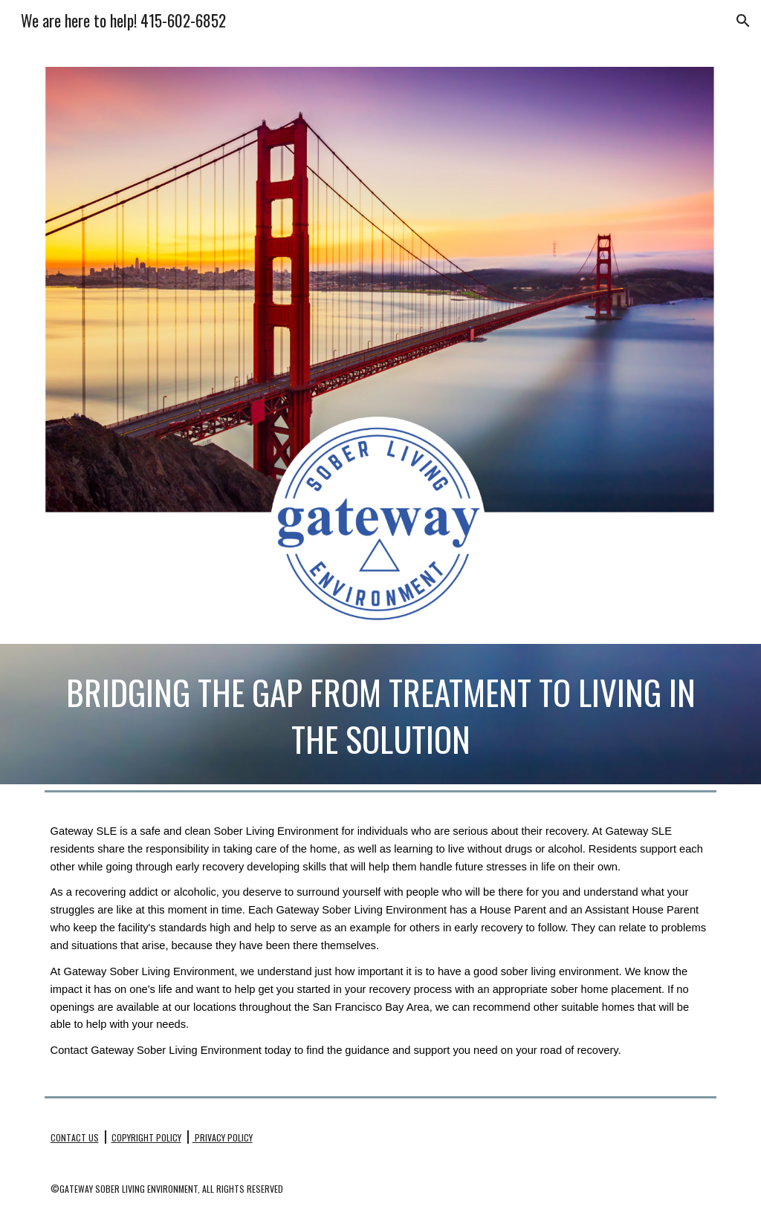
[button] (743, 21)
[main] (381, 714)
